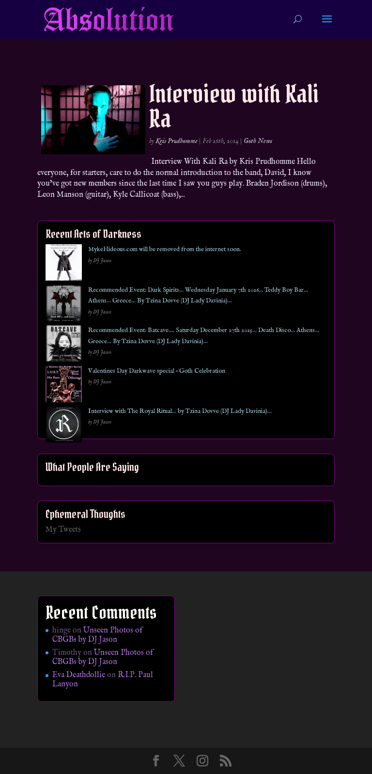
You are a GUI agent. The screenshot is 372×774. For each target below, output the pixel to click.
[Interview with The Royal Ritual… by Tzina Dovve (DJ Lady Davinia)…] (64, 426)
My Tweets (63, 530)
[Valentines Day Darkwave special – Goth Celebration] (64, 386)
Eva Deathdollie (78, 675)
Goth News (258, 141)
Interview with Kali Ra (234, 106)
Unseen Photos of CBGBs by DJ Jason (97, 635)
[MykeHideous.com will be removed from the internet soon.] (64, 264)
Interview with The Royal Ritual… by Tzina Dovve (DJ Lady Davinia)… (180, 411)
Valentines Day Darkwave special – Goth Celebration (156, 371)
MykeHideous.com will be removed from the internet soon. (164, 249)
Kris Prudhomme (176, 141)
